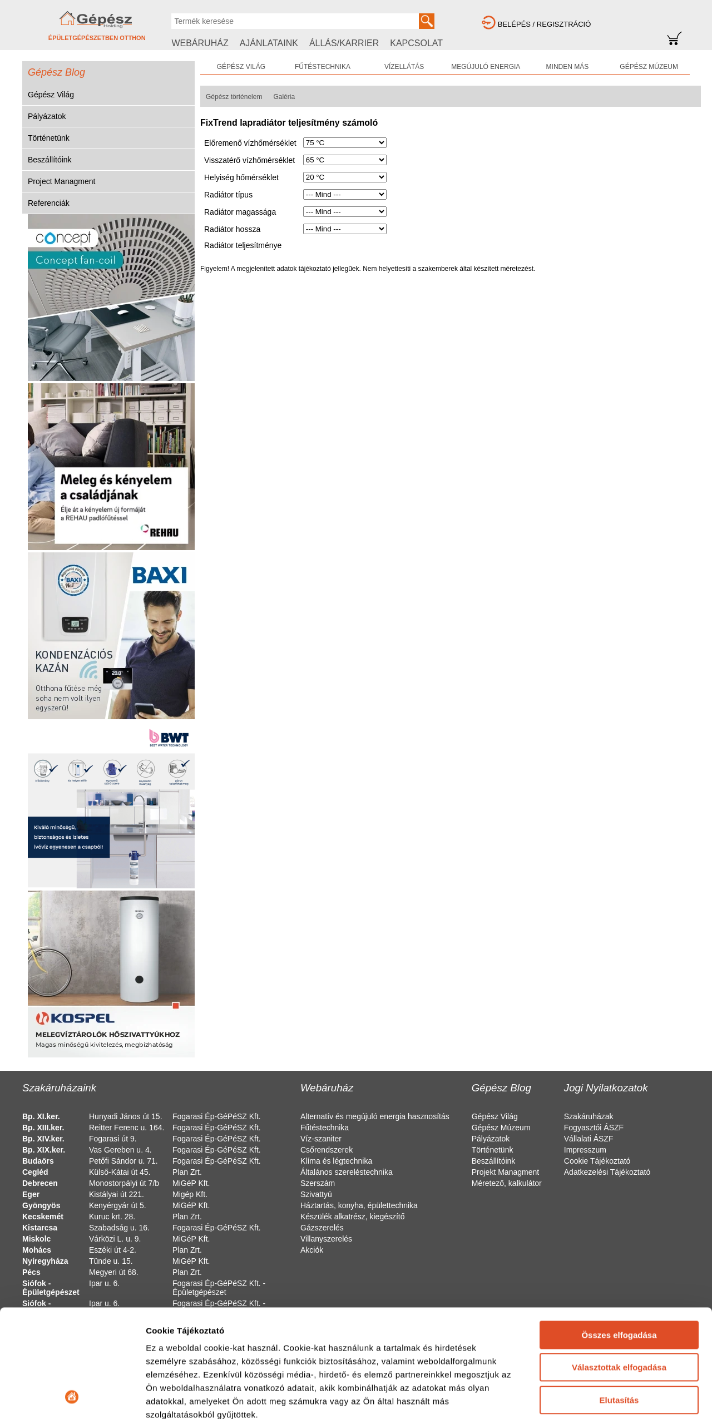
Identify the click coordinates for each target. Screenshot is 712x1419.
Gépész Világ (51, 94)
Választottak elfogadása (619, 1266)
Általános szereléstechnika (346, 1172)
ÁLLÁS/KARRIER (344, 43)
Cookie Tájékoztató (597, 1160)
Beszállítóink (50, 159)
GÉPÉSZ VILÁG (241, 67)
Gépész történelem (234, 97)
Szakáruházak (589, 1116)
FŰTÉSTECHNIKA (322, 67)
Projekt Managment (505, 1172)
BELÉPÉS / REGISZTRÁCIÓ (544, 24)
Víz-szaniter (321, 1138)
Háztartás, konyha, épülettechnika (359, 1205)
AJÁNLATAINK (269, 43)
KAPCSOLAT (416, 43)
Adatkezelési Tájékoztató (607, 1172)
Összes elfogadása (618, 1234)
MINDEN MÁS (567, 67)
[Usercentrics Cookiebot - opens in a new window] (72, 1397)
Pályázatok (47, 116)
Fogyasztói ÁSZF (594, 1127)
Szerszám (317, 1183)
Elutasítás (619, 1299)
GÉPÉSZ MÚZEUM (649, 67)
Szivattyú (316, 1194)
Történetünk (49, 138)
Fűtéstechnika (324, 1127)
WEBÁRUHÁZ (199, 43)
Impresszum (585, 1149)
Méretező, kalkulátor (507, 1183)
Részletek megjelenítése (194, 1397)
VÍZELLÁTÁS (404, 67)
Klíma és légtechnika (336, 1160)
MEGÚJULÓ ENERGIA (485, 67)
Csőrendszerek (326, 1149)
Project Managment (61, 181)
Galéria (284, 97)
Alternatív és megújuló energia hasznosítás (374, 1116)
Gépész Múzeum (501, 1127)
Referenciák (49, 203)
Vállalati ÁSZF (589, 1138)
